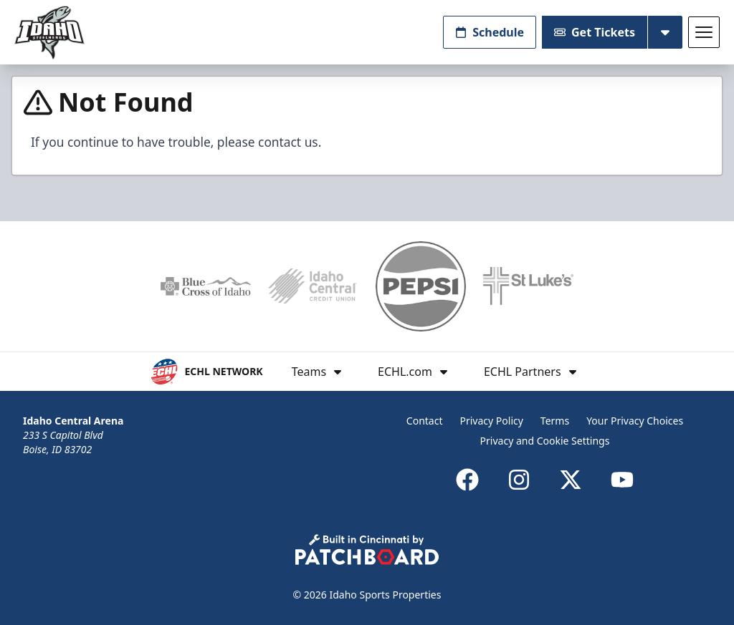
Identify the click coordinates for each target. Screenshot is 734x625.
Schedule (489, 32)
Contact (424, 420)
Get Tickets (594, 32)
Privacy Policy (491, 420)
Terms (554, 420)
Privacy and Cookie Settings (545, 440)
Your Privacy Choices (634, 420)
